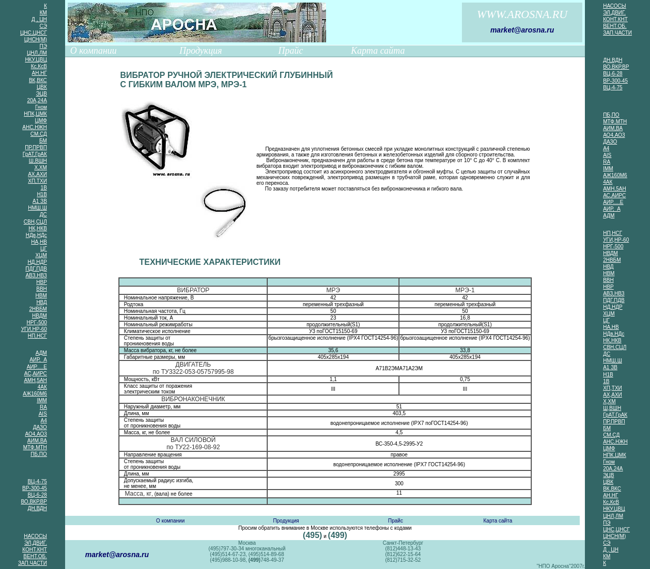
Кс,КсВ (39, 66)
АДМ (41, 353)
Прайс (290, 50)
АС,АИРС (35, 373)
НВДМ (39, 316)
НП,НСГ (37, 336)
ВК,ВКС (38, 80)
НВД (41, 302)
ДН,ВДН (37, 508)
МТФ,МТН (35, 447)
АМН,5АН (35, 380)
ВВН (41, 289)
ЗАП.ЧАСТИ (32, 563)
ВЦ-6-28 (37, 495)
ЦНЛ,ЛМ (37, 53)
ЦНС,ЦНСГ (33, 33)
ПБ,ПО (38, 454)
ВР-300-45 (34, 488)
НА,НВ (39, 242)
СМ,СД (38, 134)
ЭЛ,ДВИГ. (35, 543)
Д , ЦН (39, 19)
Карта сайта (378, 50)
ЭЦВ (41, 94)
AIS (43, 414)
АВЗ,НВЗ (36, 275)
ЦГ (43, 248)
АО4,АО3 (36, 434)
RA (43, 407)
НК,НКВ (37, 228)
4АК (42, 387)
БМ (43, 141)
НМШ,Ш (37, 208)
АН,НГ (39, 73)
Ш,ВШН (38, 161)
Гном (41, 107)
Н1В (42, 194)
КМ (43, 12)
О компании (93, 50)
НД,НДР (37, 262)
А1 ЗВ (40, 201)
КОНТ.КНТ (34, 549)
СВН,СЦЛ (35, 222)
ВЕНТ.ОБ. (35, 556)
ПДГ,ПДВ (36, 269)
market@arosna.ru (522, 30)
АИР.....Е (37, 367)
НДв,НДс (36, 235)
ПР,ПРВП (36, 147)
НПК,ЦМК (35, 114)
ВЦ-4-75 (37, 481)
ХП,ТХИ (37, 181)
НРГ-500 (37, 322)
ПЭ (43, 46)
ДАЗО (40, 427)
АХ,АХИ (37, 174)
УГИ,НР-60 (34, 329)
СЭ (43, 26)
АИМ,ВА (37, 441)
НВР (41, 282)
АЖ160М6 (35, 394)
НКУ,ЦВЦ (36, 59)
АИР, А (38, 359)
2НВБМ (38, 309)
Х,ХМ (40, 167)
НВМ (41, 295)
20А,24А (37, 100)
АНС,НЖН (34, 127)
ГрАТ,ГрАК (35, 154)
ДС (43, 214)
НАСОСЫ (35, 536)
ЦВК (42, 87)
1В (44, 188)
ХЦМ (41, 255)
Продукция (200, 50)
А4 (44, 420)
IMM (42, 400)
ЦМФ (41, 120)
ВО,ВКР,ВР (34, 501)
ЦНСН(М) (35, 39)
